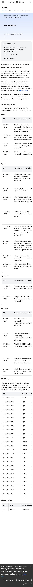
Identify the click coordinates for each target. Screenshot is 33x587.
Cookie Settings (9, 580)
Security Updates (23, 90)
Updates (4, 10)
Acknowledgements (14, 10)
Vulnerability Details (10, 55)
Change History (9, 58)
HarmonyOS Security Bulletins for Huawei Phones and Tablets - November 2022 (15, 50)
